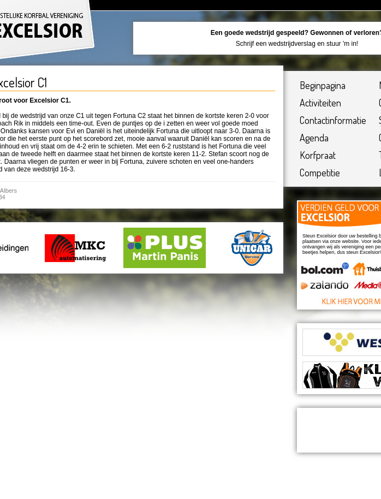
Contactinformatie (333, 120)
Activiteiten (320, 103)
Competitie (320, 173)
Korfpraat (318, 155)
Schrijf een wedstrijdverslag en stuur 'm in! (297, 43)
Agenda (314, 138)
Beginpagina (323, 85)
